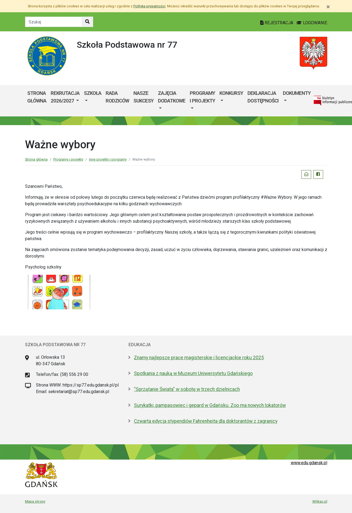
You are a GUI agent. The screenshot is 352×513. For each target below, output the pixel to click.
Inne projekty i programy (108, 159)
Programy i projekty (202, 97)
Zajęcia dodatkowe (171, 97)
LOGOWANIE (311, 22)
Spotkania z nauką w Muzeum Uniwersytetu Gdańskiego (193, 373)
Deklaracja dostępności (262, 97)
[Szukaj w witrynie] (87, 22)
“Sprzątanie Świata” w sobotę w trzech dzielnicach (187, 389)
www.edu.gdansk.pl (309, 462)
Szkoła (92, 93)
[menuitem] (65, 100)
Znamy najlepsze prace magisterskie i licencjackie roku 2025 (199, 357)
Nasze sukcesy (143, 97)
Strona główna (36, 97)
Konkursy (231, 93)
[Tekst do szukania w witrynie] (53, 22)
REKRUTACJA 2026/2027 (65, 97)
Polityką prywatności (149, 6)
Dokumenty (297, 93)
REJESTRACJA (277, 22)
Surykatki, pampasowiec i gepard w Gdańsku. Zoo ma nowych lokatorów (210, 405)
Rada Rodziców (117, 97)
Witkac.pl (319, 501)
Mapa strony (35, 501)
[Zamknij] (328, 7)
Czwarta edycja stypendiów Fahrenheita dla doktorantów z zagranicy (205, 421)
